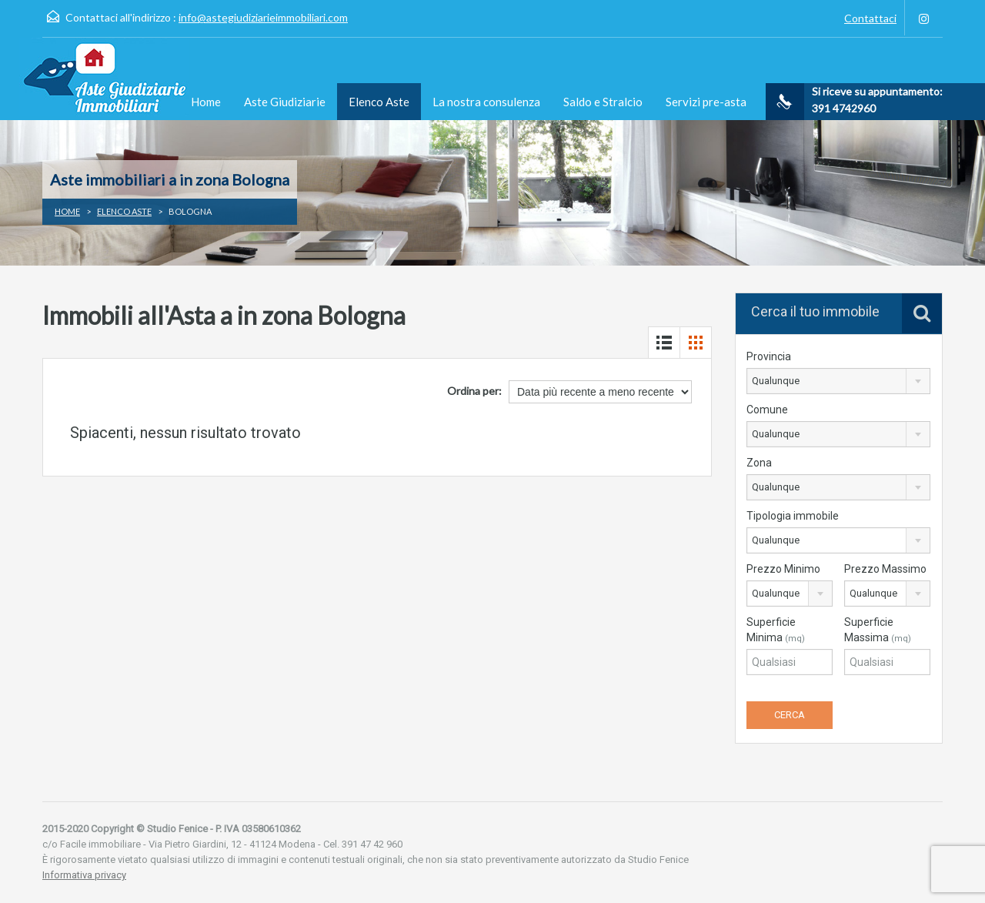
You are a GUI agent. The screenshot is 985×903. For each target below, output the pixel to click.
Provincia (768, 356)
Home (206, 102)
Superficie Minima (775, 630)
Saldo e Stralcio (603, 102)
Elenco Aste (379, 102)
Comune (767, 409)
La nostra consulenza (486, 102)
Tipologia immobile (792, 516)
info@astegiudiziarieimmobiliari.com (263, 17)
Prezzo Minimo (783, 569)
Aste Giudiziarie (285, 102)
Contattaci (870, 18)
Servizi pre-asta (706, 102)
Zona (759, 463)
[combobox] (838, 381)
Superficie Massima (877, 630)
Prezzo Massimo (885, 569)
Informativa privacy (84, 875)
